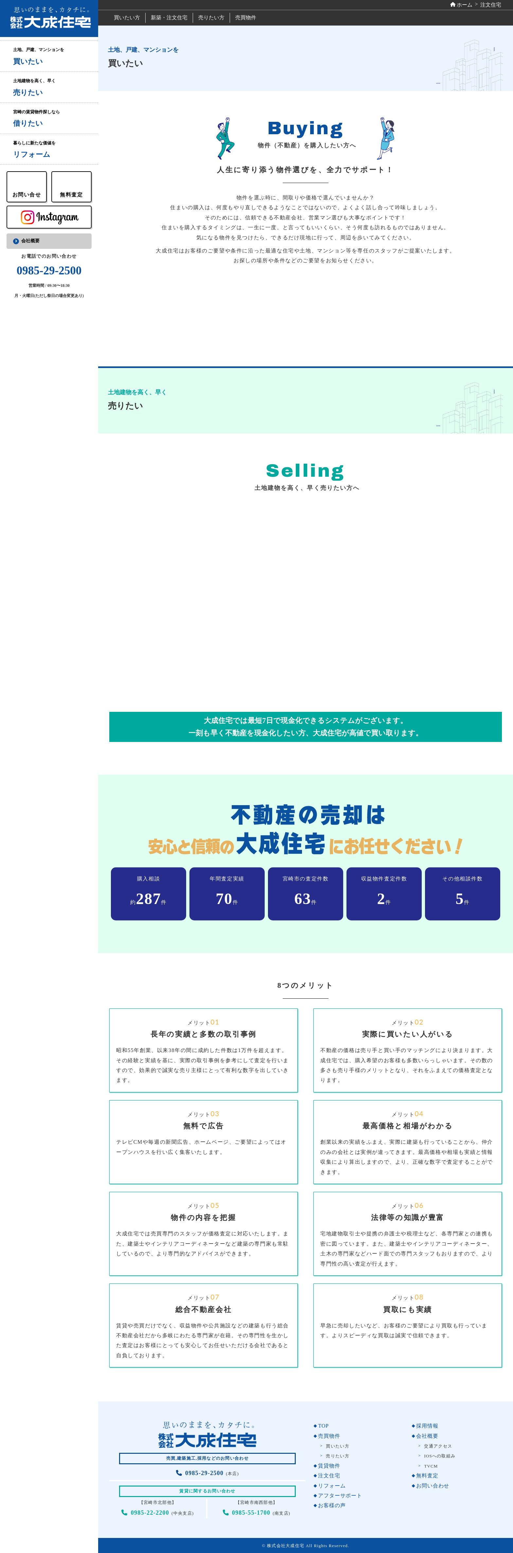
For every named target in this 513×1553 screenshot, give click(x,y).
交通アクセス (438, 1446)
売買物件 (245, 17)
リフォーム (331, 1485)
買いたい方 (127, 17)
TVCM (431, 1466)
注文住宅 (329, 1475)
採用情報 (427, 1426)
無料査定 (427, 1475)
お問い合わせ (432, 1485)
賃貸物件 (329, 1466)
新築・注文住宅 (169, 17)
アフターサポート (340, 1495)
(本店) (207, 1473)
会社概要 (30, 240)
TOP (323, 1426)
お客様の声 (331, 1505)
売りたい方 (211, 17)
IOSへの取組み (439, 1456)
